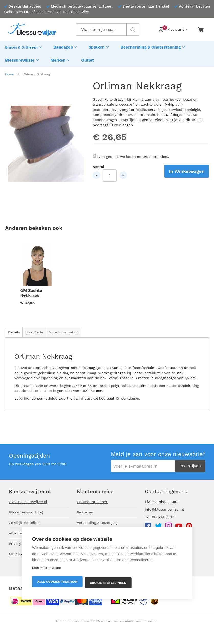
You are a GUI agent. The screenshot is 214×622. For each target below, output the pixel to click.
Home (9, 71)
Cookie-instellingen (108, 583)
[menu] (107, 52)
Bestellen (85, 512)
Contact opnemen (92, 502)
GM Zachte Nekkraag (31, 290)
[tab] (14, 329)
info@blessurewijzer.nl (164, 509)
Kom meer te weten (46, 568)
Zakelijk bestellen (24, 523)
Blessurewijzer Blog (26, 512)
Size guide (34, 330)
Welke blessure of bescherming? (32, 12)
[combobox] (107, 29)
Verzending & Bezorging (97, 523)
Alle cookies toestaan (57, 581)
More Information (64, 330)
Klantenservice (76, 12)
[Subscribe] (190, 466)
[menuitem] (24, 47)
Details (14, 330)
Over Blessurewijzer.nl (28, 502)
